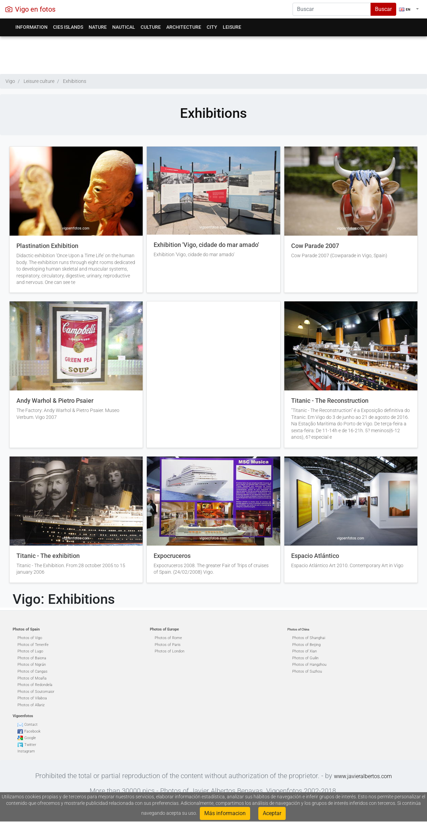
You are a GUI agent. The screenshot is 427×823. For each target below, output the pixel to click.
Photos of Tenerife (33, 645)
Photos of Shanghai (308, 638)
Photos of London (169, 651)
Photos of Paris (168, 645)
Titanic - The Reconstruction (329, 400)
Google (30, 738)
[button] (409, 9)
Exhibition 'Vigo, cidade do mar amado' (206, 244)
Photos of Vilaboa (32, 698)
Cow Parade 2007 (315, 245)
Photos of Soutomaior (35, 691)
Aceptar (272, 813)
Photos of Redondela (34, 685)
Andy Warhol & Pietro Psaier (54, 400)
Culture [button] (151, 27)
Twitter (30, 745)
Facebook (32, 731)
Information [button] (31, 27)
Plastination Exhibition (47, 245)
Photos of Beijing (306, 645)
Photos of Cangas (32, 671)
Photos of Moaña (32, 678)
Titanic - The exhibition (48, 555)
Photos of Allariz (30, 705)
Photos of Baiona (31, 658)
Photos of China (298, 629)
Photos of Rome (168, 638)
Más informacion (225, 813)
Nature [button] (98, 27)
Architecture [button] (183, 27)
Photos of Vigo (29, 638)
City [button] (212, 27)
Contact (31, 724)
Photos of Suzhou (307, 671)
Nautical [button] (123, 27)
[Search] (332, 9)
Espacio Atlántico (315, 555)
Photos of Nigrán (31, 664)
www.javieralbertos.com (363, 776)
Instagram (26, 751)
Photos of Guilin (305, 658)
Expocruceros (172, 555)
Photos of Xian (304, 651)
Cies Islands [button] (68, 27)
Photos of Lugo (30, 651)
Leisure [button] (232, 27)
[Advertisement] (214, 53)
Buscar (383, 9)
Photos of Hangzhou (309, 664)
